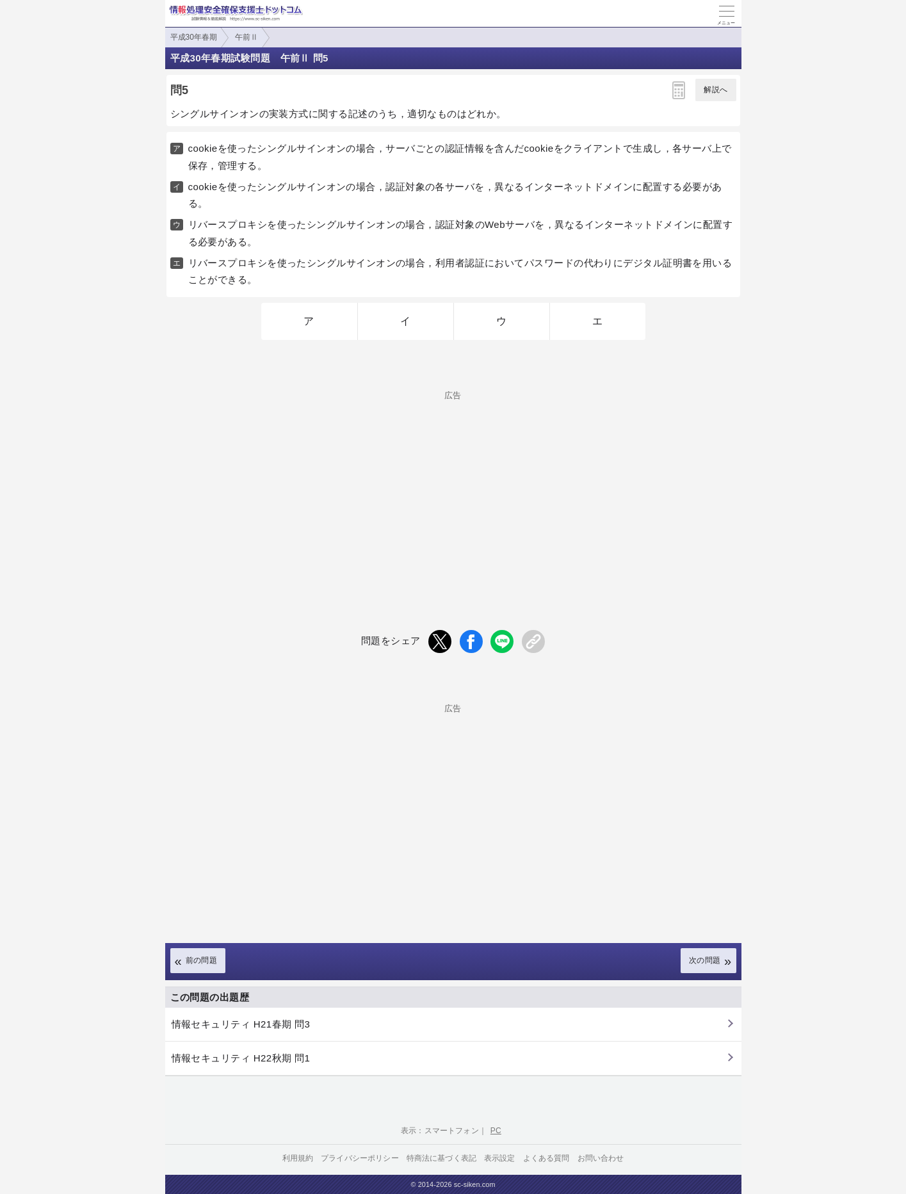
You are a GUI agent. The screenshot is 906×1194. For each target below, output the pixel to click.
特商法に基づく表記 (441, 1158)
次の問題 (705, 960)
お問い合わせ (601, 1158)
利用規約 (298, 1158)
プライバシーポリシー (360, 1158)
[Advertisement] (453, 489)
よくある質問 (546, 1158)
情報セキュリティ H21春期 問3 (241, 1024)
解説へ (715, 89)
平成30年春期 (193, 37)
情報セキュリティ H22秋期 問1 (241, 1058)
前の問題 (202, 960)
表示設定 (499, 1158)
